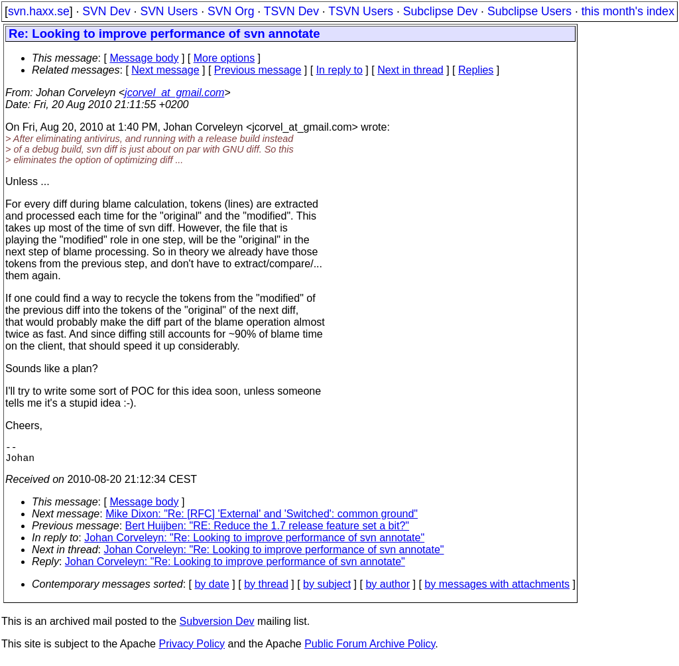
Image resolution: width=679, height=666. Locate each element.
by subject (327, 589)
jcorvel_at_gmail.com (174, 92)
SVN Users (169, 11)
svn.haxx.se (39, 11)
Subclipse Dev (440, 11)
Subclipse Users (529, 11)
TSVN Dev (291, 11)
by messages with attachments (497, 589)
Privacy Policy (191, 649)
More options (224, 58)
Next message (165, 70)
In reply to (339, 70)
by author (387, 589)
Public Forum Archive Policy (369, 649)
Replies (475, 70)
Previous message (258, 70)
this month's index (628, 11)
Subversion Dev (217, 626)
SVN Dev (106, 11)
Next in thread (410, 70)
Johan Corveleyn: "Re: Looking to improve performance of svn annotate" (254, 543)
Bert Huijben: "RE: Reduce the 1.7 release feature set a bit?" (267, 531)
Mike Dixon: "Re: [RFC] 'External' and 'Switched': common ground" (261, 519)
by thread (266, 589)
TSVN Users (360, 11)
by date (211, 589)
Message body (143, 58)
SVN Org (231, 11)
